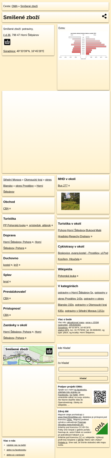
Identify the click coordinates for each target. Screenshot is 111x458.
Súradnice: (9, 51)
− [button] (8, 101)
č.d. (7, 35)
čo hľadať (63, 363)
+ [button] (8, 96)
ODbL (69, 419)
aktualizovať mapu (75, 322)
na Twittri (73, 395)
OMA (15, 6)
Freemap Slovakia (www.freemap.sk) (72, 423)
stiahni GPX (63, 330)
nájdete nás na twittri (16, 445)
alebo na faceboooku (16, 450)
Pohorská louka (67, 276)
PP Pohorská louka (14, 225)
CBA (6, 208)
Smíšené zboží (29, 6)
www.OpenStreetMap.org (69, 417)
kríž (16, 265)
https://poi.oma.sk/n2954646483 (95, 171)
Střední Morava (12, 179)
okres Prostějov (25, 185)
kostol (6, 265)
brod (6, 281)
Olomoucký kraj (33, 179)
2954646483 (75, 325)
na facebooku (80, 389)
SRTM (80, 440)
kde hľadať (64, 348)
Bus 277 (63, 185)
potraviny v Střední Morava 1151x (84, 311)
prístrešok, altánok (40, 225)
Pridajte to (62, 442)
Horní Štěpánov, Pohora (17, 242)
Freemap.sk (70, 171)
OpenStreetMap (53, 171)
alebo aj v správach (16, 455)
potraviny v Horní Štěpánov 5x (75, 292)
